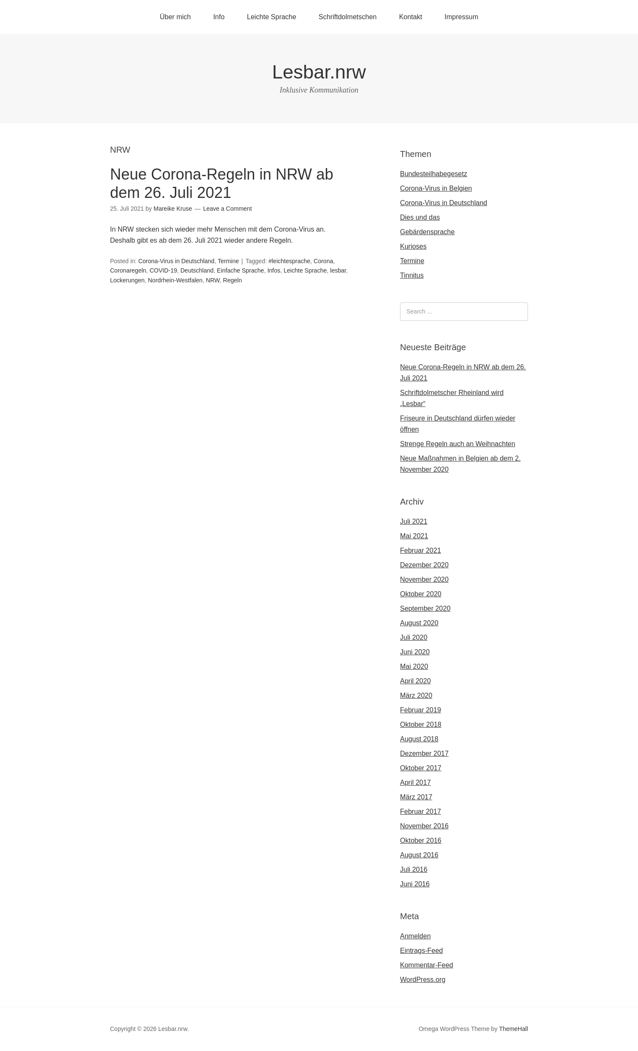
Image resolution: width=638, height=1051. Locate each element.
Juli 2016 (413, 869)
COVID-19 (163, 270)
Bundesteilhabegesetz (433, 173)
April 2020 (415, 681)
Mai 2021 (414, 536)
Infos (273, 270)
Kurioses (413, 246)
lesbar (338, 270)
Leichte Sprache (271, 16)
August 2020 (419, 623)
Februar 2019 (420, 710)
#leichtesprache (289, 261)
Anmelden (415, 936)
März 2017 (416, 797)
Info (219, 16)
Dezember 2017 (424, 753)
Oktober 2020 (420, 594)
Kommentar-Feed (426, 965)
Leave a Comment (227, 208)
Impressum (461, 16)
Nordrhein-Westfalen (175, 280)
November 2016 (424, 826)
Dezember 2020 (424, 565)
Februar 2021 (420, 550)
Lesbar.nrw (319, 72)
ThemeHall (513, 1028)
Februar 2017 (420, 811)
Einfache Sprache (240, 270)
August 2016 (419, 855)
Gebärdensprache (427, 231)
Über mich (175, 16)
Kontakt (410, 16)
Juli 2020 (413, 637)
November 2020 (424, 579)
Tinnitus (411, 275)
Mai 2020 (414, 666)
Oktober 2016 (420, 840)
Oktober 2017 (420, 768)
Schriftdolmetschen (348, 16)
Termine (228, 261)
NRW (213, 280)
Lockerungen (127, 280)
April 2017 (415, 782)
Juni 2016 (414, 884)
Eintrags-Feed (421, 950)
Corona (323, 261)
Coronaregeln (128, 270)
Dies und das (420, 217)
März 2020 (416, 695)
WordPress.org (422, 979)
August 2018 (419, 739)
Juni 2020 (414, 652)
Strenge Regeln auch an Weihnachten (457, 443)
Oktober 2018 (420, 724)
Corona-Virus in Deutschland (176, 261)
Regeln (232, 280)
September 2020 (425, 608)
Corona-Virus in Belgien (436, 188)
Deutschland (197, 270)
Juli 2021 (413, 521)
